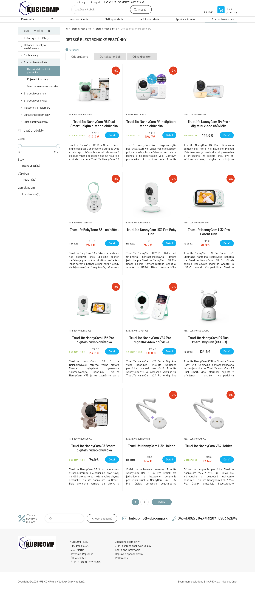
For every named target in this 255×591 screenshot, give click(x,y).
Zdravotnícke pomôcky (37, 114)
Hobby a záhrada (78, 19)
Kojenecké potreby (38, 79)
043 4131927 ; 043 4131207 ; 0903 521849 (124, 2)
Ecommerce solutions (190, 581)
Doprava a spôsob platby (129, 553)
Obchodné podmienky (127, 541)
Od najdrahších (141, 56)
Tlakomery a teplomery (37, 107)
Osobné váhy (31, 55)
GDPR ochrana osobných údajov (133, 545)
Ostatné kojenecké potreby (42, 86)
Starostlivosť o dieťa (35, 62)
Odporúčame (79, 56)
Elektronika (27, 19)
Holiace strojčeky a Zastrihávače (35, 46)
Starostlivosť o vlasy (35, 100)
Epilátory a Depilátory (36, 38)
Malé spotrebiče (114, 19)
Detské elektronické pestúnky (38, 71)
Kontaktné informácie (127, 549)
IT (52, 19)
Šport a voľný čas (186, 19)
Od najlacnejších (110, 56)
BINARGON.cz (212, 581)
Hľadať (142, 9)
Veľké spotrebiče (149, 19)
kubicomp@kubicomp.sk (88, 2)
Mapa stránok (229, 581)
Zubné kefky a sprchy (36, 121)
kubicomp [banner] (39, 8)
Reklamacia (122, 558)
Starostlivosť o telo (223, 19)
